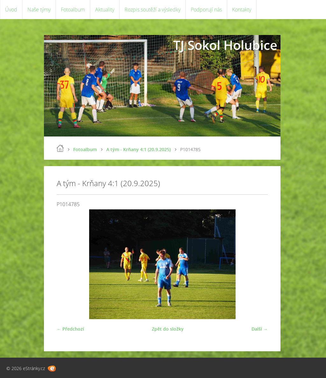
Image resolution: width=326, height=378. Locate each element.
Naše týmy (39, 9)
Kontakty (241, 9)
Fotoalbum (73, 9)
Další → (260, 329)
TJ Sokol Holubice (225, 45)
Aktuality (104, 9)
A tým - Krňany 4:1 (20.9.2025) (138, 149)
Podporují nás (206, 9)
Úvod (11, 9)
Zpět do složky (168, 329)
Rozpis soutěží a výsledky (152, 9)
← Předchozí (70, 329)
